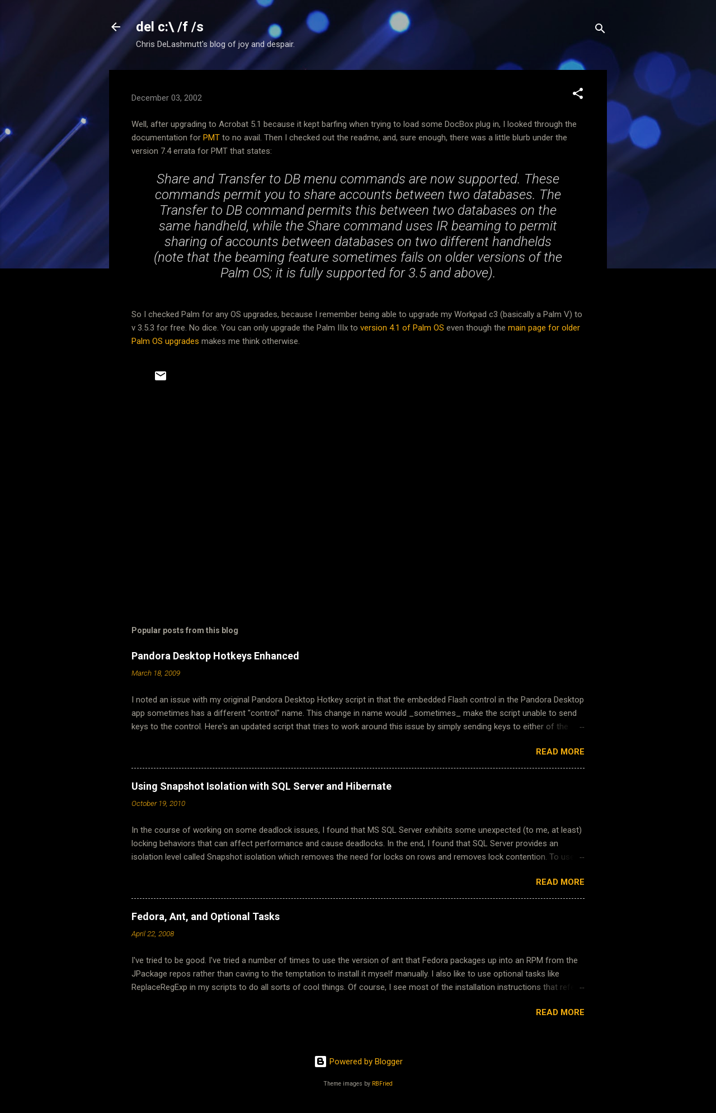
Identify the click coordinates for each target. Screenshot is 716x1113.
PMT (211, 138)
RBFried (382, 1083)
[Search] (600, 30)
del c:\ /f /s (170, 27)
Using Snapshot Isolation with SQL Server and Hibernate (261, 786)
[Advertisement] (358, 500)
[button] (578, 95)
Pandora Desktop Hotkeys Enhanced (215, 656)
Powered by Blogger (358, 1062)
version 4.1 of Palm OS (402, 328)
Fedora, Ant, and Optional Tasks (205, 916)
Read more (560, 752)
